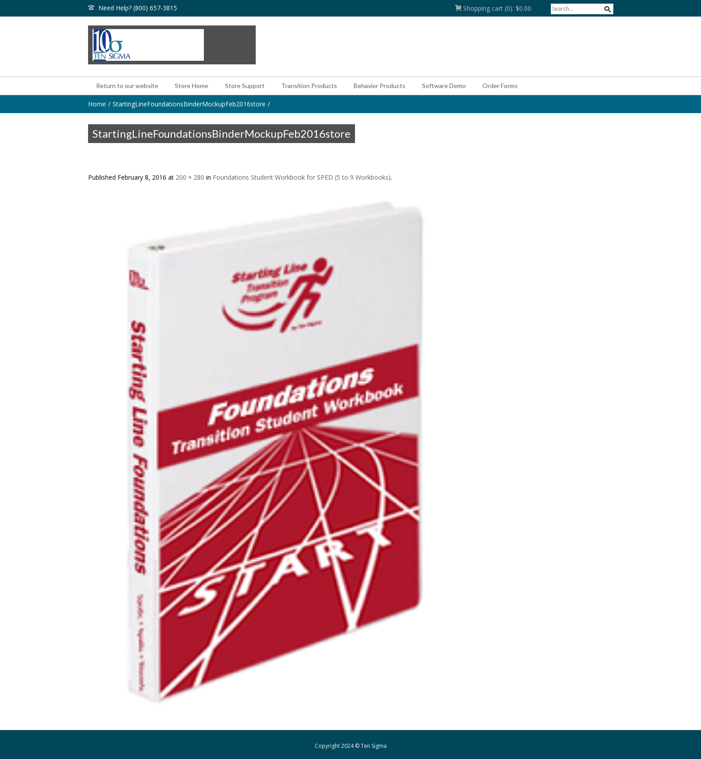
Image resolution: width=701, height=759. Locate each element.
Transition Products (309, 85)
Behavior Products (379, 85)
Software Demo (444, 85)
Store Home (191, 85)
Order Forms (500, 85)
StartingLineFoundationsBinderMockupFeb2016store (189, 104)
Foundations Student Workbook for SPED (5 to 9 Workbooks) (302, 177)
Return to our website (127, 85)
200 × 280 (190, 177)
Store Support (245, 85)
